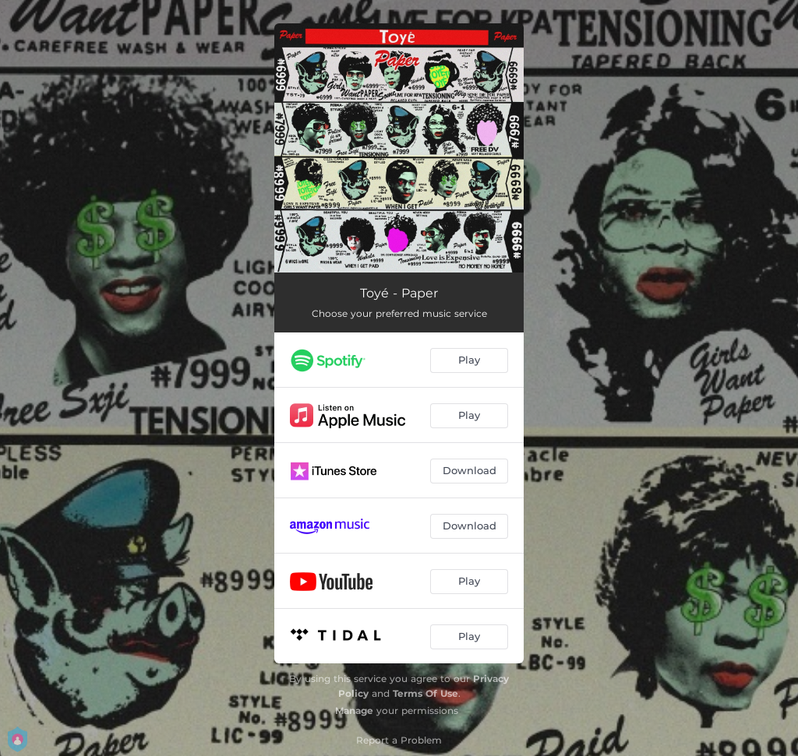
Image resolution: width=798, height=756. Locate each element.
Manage (354, 710)
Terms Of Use (425, 693)
